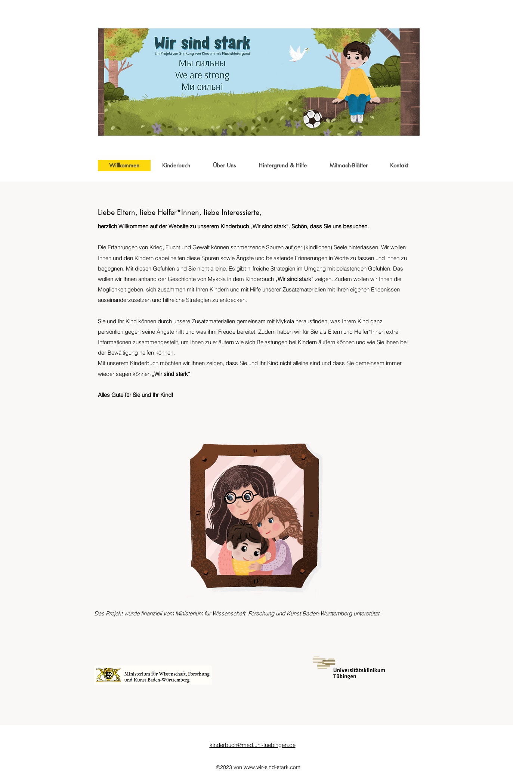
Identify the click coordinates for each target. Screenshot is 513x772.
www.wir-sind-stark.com (272, 767)
